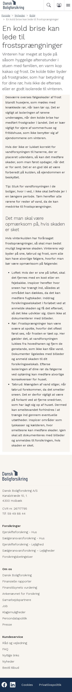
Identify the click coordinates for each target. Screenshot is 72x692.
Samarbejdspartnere (16, 600)
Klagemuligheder (14, 612)
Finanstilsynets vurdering (19, 587)
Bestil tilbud (10, 667)
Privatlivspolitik (50, 685)
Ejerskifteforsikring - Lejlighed (23, 544)
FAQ (5, 649)
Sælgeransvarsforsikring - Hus (23, 538)
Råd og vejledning (14, 643)
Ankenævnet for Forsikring (21, 594)
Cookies (27, 685)
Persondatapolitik (14, 618)
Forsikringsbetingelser (17, 557)
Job (5, 606)
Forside (6, 15)
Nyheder (20, 15)
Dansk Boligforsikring (17, 575)
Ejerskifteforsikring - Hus (19, 532)
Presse (7, 624)
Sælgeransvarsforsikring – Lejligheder (28, 550)
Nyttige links (10, 655)
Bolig (32, 15)
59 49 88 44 (16, 513)
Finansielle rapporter (16, 581)
